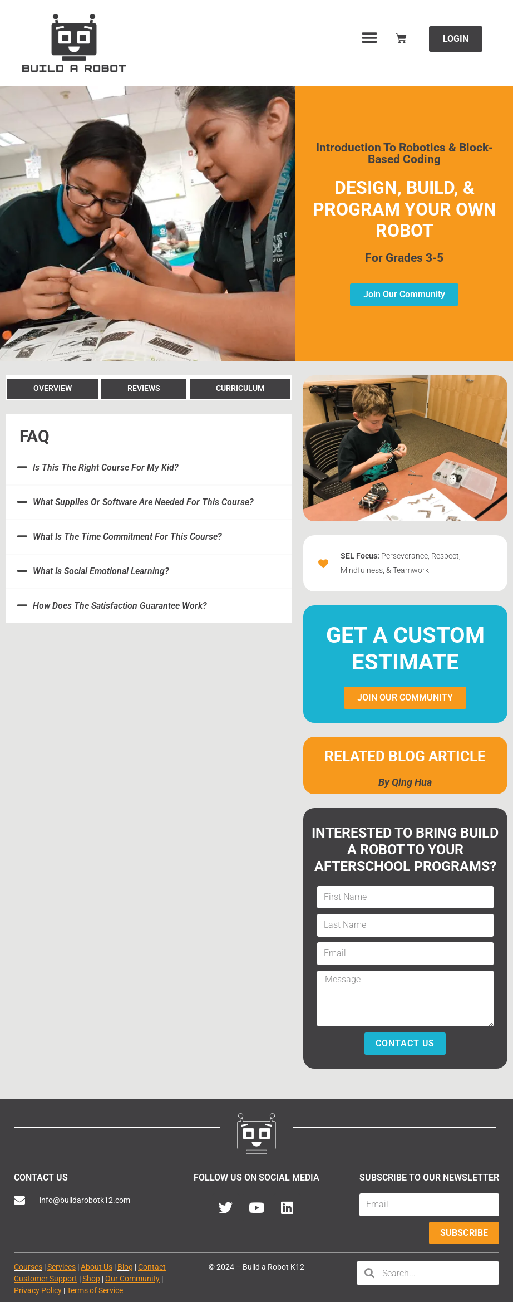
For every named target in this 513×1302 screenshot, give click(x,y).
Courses (28, 1266)
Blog (125, 1266)
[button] (369, 37)
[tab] (53, 387)
